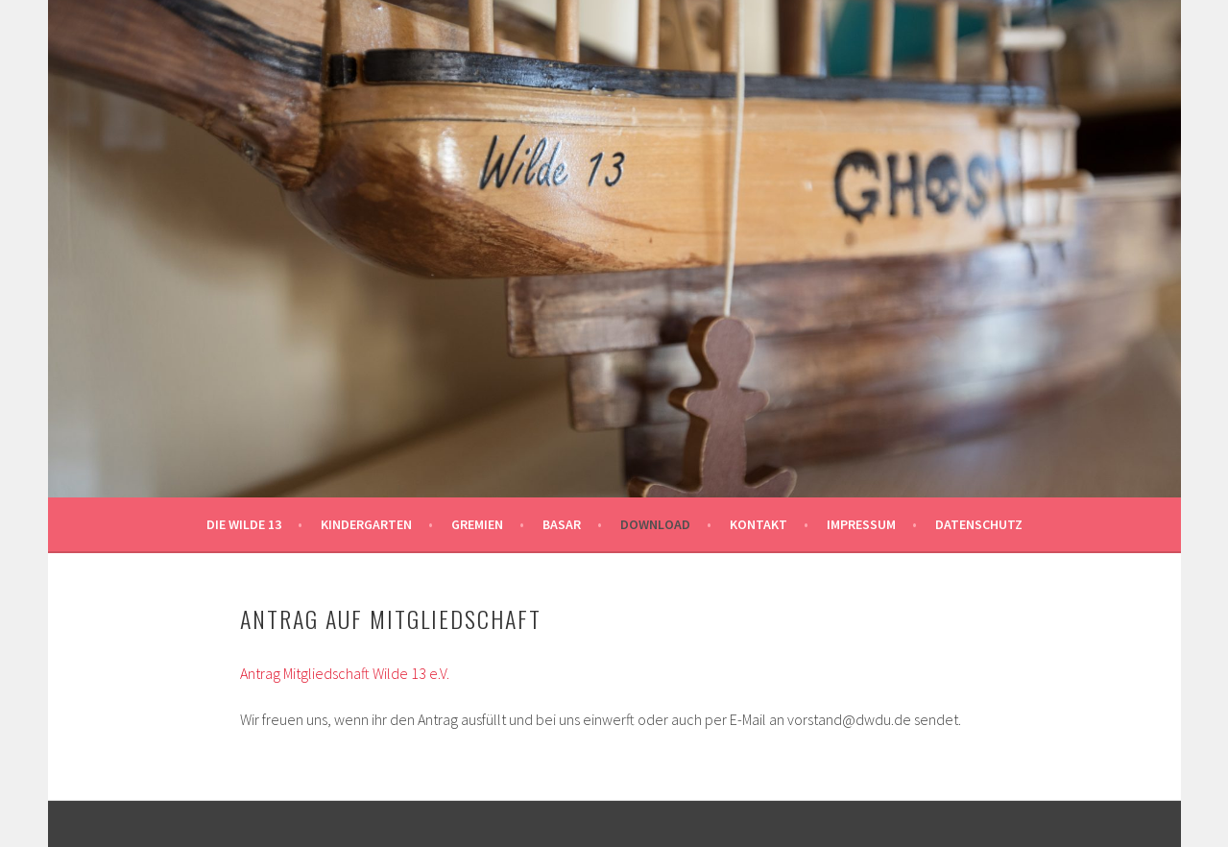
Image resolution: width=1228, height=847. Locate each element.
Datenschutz (979, 524)
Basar (561, 524)
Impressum (861, 524)
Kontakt (758, 524)
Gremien (477, 524)
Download (655, 524)
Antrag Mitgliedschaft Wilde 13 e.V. (344, 673)
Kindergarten (366, 524)
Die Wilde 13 (243, 524)
